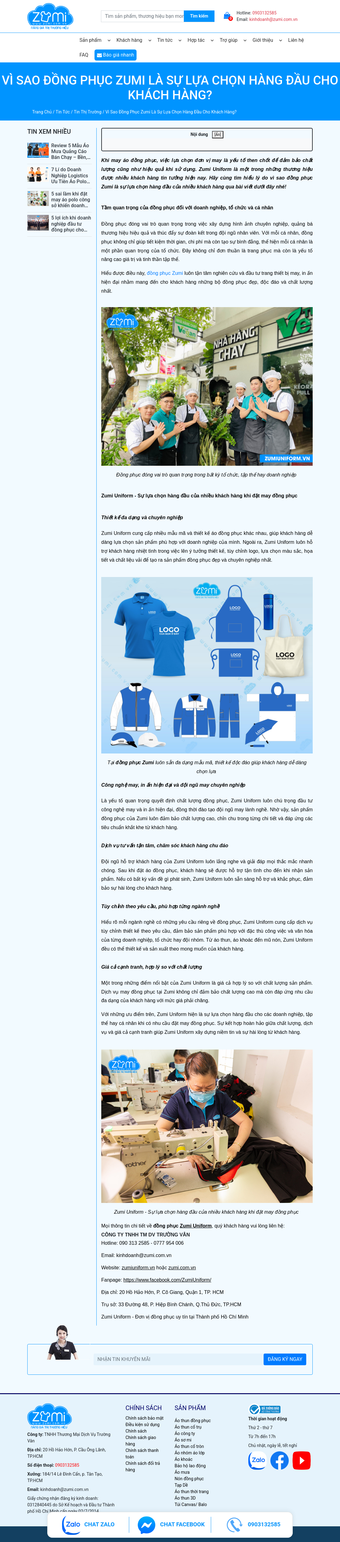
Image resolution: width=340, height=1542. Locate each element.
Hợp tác (200, 40)
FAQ (83, 55)
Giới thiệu (267, 40)
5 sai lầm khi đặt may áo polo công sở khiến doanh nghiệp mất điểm (70, 203)
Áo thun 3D (185, 1498)
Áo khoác (183, 1459)
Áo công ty (185, 1433)
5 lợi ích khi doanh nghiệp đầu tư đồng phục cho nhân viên (71, 227)
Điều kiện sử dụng (143, 1424)
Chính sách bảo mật (145, 1418)
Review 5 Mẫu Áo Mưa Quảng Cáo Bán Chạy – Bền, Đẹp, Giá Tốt (70, 154)
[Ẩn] (217, 134)
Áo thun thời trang (192, 1491)
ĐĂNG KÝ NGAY (285, 1359)
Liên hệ (296, 40)
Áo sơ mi (183, 1439)
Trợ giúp (233, 40)
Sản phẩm (94, 40)
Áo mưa (182, 1472)
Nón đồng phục (189, 1478)
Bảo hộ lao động (190, 1465)
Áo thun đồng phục (193, 1420)
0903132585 (264, 12)
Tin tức (169, 40)
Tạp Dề (181, 1485)
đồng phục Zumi (165, 273)
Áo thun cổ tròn (189, 1446)
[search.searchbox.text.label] (157, 16)
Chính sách (136, 1431)
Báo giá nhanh (115, 55)
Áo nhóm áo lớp (190, 1452)
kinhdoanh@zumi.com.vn (273, 19)
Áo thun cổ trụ (188, 1427)
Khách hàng (134, 40)
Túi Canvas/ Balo (191, 1504)
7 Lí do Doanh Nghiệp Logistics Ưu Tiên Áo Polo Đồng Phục (69, 178)
